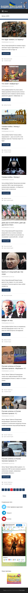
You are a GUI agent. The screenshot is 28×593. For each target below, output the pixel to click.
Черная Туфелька (8, 389)
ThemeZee (22, 590)
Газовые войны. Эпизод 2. (11, 177)
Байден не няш (7, 320)
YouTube (9, 519)
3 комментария (7, 60)
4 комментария (7, 341)
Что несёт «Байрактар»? (10, 84)
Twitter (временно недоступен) (15, 507)
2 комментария (7, 152)
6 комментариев (8, 484)
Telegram (9, 513)
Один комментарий (8, 200)
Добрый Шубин (7, 105)
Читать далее (6, 53)
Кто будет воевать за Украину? (13, 39)
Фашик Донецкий (8, 59)
